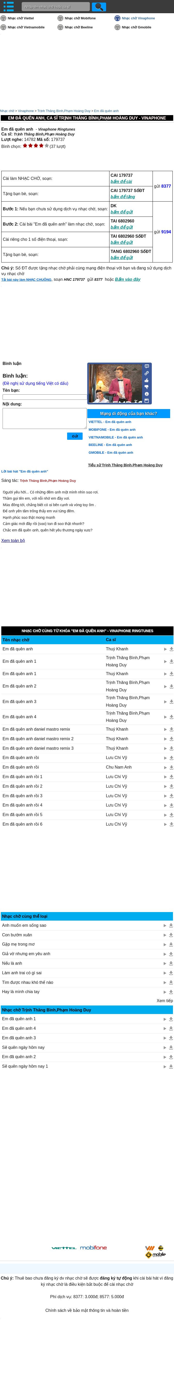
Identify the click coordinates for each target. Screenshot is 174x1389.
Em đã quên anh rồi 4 (22, 805)
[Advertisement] (87, 872)
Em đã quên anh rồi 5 (22, 814)
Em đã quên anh (106, 111)
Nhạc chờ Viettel (21, 18)
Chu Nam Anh (119, 767)
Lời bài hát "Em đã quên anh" (24, 471)
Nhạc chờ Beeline (79, 27)
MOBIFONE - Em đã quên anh (112, 430)
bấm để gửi (122, 212)
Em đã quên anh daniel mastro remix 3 (38, 748)
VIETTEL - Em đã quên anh (110, 422)
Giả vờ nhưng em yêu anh (26, 954)
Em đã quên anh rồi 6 (22, 824)
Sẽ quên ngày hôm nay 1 (25, 1066)
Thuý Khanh (117, 649)
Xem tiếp (165, 1001)
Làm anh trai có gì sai (22, 973)
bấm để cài (121, 181)
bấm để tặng (123, 197)
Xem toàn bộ (13, 540)
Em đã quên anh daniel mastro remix (36, 729)
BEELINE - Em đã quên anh (110, 445)
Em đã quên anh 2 (19, 686)
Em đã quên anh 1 (19, 661)
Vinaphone (26, 111)
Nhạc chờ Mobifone (80, 18)
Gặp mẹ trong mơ (18, 944)
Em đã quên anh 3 (19, 701)
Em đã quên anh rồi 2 (22, 786)
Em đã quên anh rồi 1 (22, 777)
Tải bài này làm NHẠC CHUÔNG (26, 280)
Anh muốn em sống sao (24, 925)
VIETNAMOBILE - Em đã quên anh (116, 437)
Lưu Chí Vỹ (116, 757)
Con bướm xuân (17, 935)
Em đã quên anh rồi (21, 757)
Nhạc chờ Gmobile (136, 27)
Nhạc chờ (7, 111)
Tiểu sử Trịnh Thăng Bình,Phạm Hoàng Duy (125, 465)
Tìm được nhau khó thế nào (27, 982)
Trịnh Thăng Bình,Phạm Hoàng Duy (64, 111)
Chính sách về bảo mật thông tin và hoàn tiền (87, 1310)
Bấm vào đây (127, 279)
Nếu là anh (12, 963)
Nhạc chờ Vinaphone (138, 18)
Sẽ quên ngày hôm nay (23, 1047)
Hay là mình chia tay (20, 991)
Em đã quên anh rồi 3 (22, 796)
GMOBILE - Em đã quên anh (111, 452)
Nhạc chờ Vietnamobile (26, 27)
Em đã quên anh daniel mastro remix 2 (38, 739)
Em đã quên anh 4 (19, 717)
